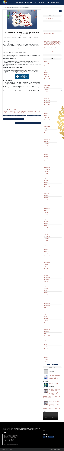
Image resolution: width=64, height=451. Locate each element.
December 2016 (47, 186)
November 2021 (47, 102)
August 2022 (46, 87)
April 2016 (46, 199)
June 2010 (46, 342)
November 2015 (47, 208)
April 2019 (46, 145)
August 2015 (46, 212)
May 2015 (46, 219)
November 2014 (47, 232)
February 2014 (46, 251)
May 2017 (46, 178)
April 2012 (46, 294)
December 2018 (47, 152)
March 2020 (46, 132)
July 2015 (46, 214)
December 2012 (47, 277)
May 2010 (46, 344)
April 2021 (46, 111)
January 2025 (46, 63)
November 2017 (47, 167)
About (45, 427)
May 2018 (46, 156)
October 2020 (46, 124)
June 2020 (46, 128)
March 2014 (46, 249)
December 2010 (47, 329)
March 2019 (46, 147)
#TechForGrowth (6, 440)
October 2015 (46, 210)
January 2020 (46, 134)
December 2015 (47, 206)
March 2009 (46, 357)
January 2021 (46, 117)
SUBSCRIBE (58, 2)
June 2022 (46, 91)
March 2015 (46, 223)
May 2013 (46, 268)
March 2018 (46, 160)
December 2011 (47, 303)
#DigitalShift (11, 440)
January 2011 (46, 327)
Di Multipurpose (56, 449)
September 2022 (47, 85)
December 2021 (47, 100)
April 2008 (46, 361)
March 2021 (46, 113)
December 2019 (47, 137)
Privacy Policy (46, 430)
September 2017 (47, 169)
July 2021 (46, 106)
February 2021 (46, 115)
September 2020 (47, 126)
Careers (47, 2)
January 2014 (46, 253)
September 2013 (47, 262)
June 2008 (46, 359)
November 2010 (47, 331)
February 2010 (46, 350)
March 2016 (46, 201)
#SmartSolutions (12, 441)
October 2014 (46, 234)
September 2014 (47, 236)
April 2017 (46, 180)
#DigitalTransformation (7, 439)
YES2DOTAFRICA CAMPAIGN (49, 33)
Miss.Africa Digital (23, 115)
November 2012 (47, 279)
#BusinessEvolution (7, 441)
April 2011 (46, 320)
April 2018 (46, 158)
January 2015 (46, 227)
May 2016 (46, 197)
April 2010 (46, 346)
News (35, 2)
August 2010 (46, 337)
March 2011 (46, 322)
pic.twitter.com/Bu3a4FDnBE (13, 442)
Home (17, 2)
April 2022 (46, 93)
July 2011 (46, 314)
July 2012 (46, 288)
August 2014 (46, 238)
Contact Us (53, 2)
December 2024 (47, 65)
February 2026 (46, 61)
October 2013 (46, 260)
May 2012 (46, 292)
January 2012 (46, 301)
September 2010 (47, 335)
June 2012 (46, 290)
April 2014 (46, 247)
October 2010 (46, 333)
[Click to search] (60, 11)
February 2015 (46, 225)
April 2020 (46, 130)
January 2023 (46, 76)
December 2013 (47, 255)
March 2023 (46, 72)
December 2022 (47, 78)
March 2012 (46, 296)
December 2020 (47, 119)
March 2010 (46, 348)
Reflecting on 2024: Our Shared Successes (51, 39)
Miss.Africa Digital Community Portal (34, 115)
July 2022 (46, 89)
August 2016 (46, 193)
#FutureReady (15, 440)
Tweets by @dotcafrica (48, 18)
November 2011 (47, 305)
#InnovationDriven (14, 439)
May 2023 (46, 70)
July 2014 (46, 240)
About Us (21, 2)
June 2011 (46, 316)
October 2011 (46, 307)
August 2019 (46, 143)
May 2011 (46, 318)
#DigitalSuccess (6, 442)
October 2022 (46, 83)
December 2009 (47, 355)
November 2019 (47, 139)
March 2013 (46, 273)
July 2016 (46, 195)
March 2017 (46, 182)
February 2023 (46, 74)
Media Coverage (41, 2)
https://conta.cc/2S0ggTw (13, 109)
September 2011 (47, 309)
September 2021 (47, 104)
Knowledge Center (28, 2)
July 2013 (46, 264)
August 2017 (46, 171)
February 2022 (46, 98)
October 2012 (46, 281)
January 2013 (46, 275)
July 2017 (46, 173)
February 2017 (46, 184)
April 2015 (46, 221)
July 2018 (46, 154)
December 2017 (47, 165)
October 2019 (46, 141)
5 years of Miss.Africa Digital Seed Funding (11, 115)
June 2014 (46, 242)
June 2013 (46, 266)
